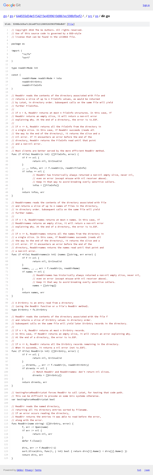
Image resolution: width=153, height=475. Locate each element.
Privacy (29, 470)
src (90, 16)
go (5, 16)
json (147, 469)
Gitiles (20, 470)
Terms (38, 470)
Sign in (146, 5)
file (70, 24)
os (96, 16)
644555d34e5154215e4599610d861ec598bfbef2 (49, 16)
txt (139, 469)
